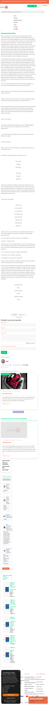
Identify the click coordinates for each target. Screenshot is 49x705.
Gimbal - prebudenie (8, 552)
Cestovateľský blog (6, 467)
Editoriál (15, 22)
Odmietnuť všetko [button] (11, 698)
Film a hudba (5, 470)
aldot (7, 361)
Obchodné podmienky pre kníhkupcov (30, 680)
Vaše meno (3, 322)
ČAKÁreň (8, 488)
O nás (15, 24)
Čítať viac (5, 403)
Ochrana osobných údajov (28, 689)
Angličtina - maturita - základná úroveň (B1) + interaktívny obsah (13, 604)
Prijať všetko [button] (11, 694)
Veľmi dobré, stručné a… (8, 499)
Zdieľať (14, 315)
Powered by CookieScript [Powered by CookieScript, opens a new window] (11, 702)
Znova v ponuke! (36, 699)
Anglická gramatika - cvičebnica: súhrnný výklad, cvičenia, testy (13, 622)
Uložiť (4, 352)
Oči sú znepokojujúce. (9, 516)
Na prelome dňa (7, 393)
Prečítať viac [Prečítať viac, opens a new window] (5, 683)
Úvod (15, 15)
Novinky (15, 18)
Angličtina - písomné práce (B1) (12, 650)
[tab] (6, 476)
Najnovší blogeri (6, 479)
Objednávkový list (18, 20)
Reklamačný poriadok (29, 686)
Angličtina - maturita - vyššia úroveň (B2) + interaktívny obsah (13, 587)
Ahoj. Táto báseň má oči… (8, 526)
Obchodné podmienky (29, 677)
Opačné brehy (6, 442)
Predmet (3, 328)
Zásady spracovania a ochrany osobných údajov (30, 693)
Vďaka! (7, 514)
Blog (15, 29)
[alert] (10, 687)
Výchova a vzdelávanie (5, 463)
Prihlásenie (40, 5)
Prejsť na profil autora (18, 412)
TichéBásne (5, 440)
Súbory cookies (28, 702)
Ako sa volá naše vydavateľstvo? (8, 346)
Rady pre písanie (31, 343)
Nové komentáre (6, 476)
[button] (11, 701)
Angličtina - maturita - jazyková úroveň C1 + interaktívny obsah (13, 639)
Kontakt (15, 26)
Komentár (3, 333)
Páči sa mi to (19, 317)
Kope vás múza (6, 460)
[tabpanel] (6, 526)
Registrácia (45, 5)
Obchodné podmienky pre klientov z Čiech (30, 683)
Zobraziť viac (6, 568)
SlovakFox (8, 549)
